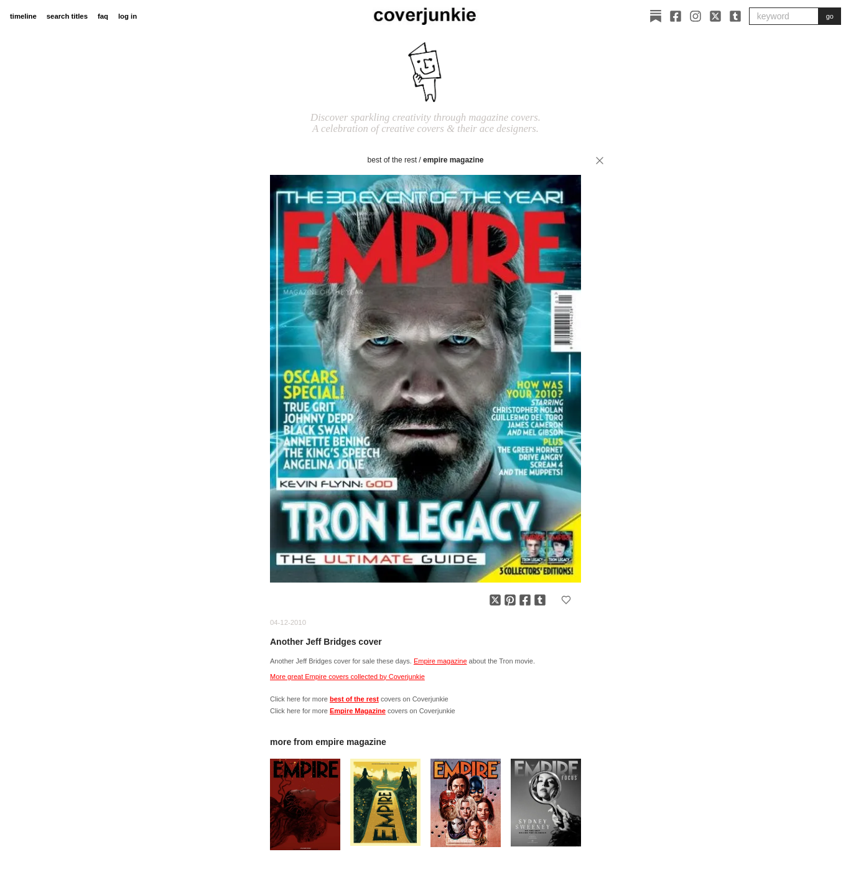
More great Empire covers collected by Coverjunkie (347, 676)
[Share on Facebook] (525, 600)
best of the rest (392, 160)
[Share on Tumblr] (540, 600)
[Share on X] (495, 600)
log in (127, 16)
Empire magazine (440, 661)
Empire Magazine (453, 160)
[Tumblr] (735, 16)
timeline (23, 16)
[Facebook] (675, 16)
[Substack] (655, 16)
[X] (715, 16)
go (830, 16)
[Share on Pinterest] (510, 600)
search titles (67, 16)
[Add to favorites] (566, 600)
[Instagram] (695, 16)
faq (103, 16)
